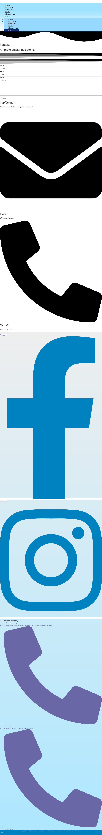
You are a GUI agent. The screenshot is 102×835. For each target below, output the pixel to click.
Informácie (12, 22)
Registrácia (12, 24)
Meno (2, 65)
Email (2, 71)
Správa (2, 77)
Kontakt (8, 16)
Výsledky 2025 (13, 28)
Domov (10, 19)
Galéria (10, 26)
